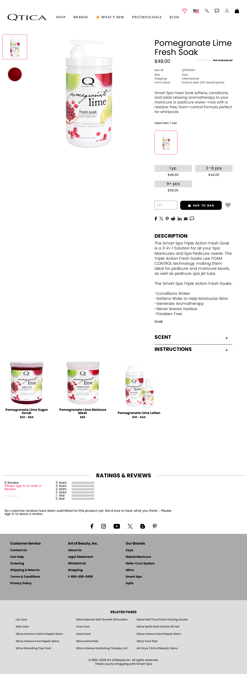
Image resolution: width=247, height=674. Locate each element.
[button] (27, 17)
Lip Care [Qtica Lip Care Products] (21, 619)
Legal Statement (80, 557)
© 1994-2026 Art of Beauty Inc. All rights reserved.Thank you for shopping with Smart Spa (123, 662)
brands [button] (81, 17)
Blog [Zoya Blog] (175, 17)
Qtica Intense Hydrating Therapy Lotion (101, 648)
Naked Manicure (138, 557)
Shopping (75, 570)
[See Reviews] (214, 60)
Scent (191, 337)
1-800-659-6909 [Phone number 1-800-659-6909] (80, 576)
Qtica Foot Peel (147, 641)
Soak (159, 321)
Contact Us (18, 550)
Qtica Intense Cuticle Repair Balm (39, 634)
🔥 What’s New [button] (110, 17)
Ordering (17, 563)
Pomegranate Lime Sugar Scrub (26, 411)
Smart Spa (134, 576)
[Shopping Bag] (237, 11)
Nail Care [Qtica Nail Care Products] (22, 626)
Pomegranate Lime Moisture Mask (82, 411)
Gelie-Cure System (140, 563)
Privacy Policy (21, 583)
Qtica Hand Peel (87, 641)
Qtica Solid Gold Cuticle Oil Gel (158, 626)
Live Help (17, 557)
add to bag (197, 205)
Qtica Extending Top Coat (33, 648)
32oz (171, 74)
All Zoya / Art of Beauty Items (157, 648)
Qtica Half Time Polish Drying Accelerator (162, 619)
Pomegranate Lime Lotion (139, 413)
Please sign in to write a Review (23, 487)
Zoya (129, 550)
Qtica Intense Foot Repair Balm (37, 641)
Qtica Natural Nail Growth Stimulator (101, 619)
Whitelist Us (77, 563)
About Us (75, 550)
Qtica (130, 570)
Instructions (191, 349)
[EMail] (186, 218)
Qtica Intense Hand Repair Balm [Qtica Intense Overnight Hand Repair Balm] (159, 634)
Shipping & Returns (25, 570)
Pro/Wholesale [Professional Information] (147, 17)
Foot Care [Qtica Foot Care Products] (83, 626)
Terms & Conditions (25, 576)
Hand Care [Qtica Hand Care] (83, 634)
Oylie (129, 583)
